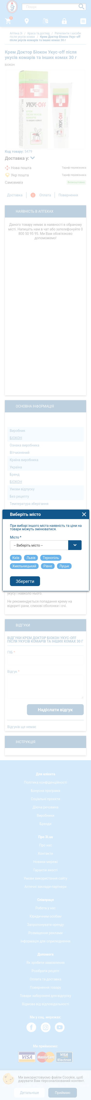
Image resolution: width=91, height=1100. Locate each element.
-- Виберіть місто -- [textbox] (28, 526)
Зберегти (25, 562)
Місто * (15, 518)
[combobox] (46, 526)
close (84, 495)
